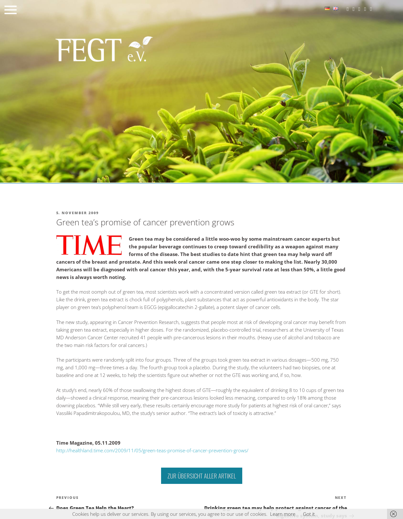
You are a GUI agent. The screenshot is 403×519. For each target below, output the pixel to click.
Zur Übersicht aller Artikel (201, 475)
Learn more (282, 514)
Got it (309, 514)
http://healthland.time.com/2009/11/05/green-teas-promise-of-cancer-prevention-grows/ (152, 450)
